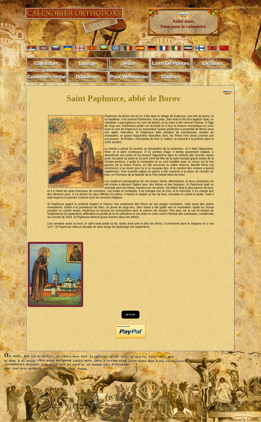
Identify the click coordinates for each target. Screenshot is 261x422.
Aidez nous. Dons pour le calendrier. (184, 21)
